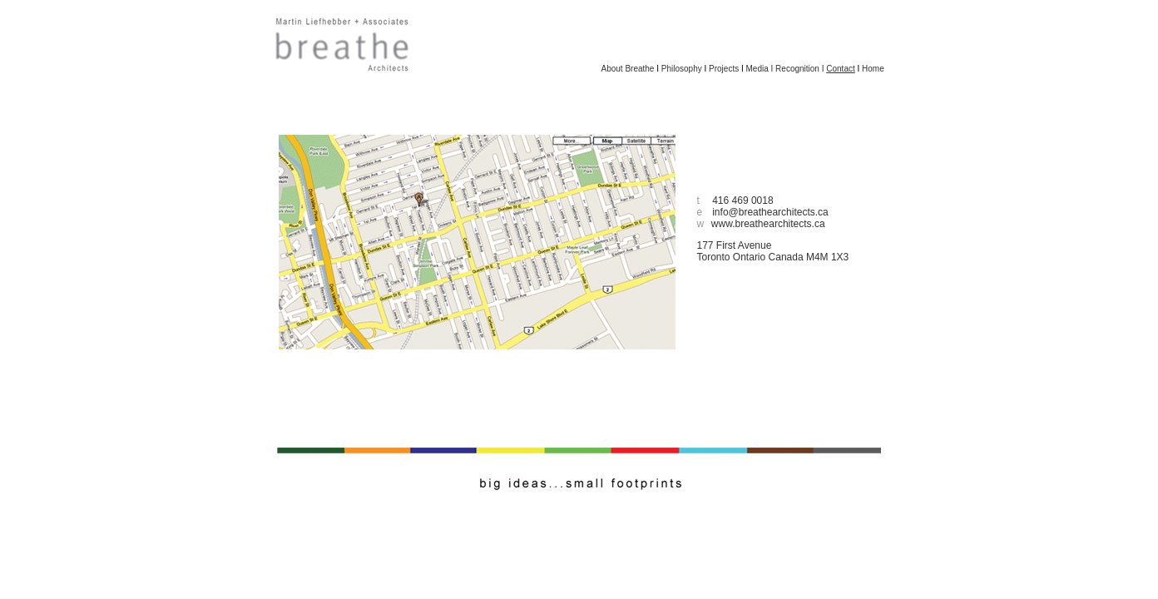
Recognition (797, 68)
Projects (724, 68)
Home (873, 68)
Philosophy (681, 68)
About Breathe (628, 68)
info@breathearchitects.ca (770, 212)
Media (757, 68)
